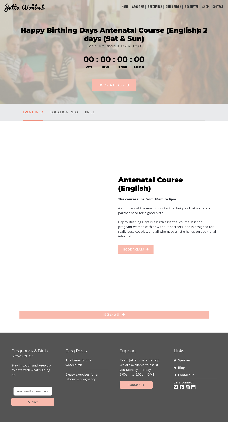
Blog (181, 369)
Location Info (64, 112)
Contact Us (136, 386)
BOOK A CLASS (111, 85)
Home (125, 7)
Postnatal (192, 7)
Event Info (33, 112)
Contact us (186, 376)
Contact (217, 7)
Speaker (184, 361)
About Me (138, 7)
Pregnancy (155, 7)
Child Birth (173, 7)
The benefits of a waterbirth (78, 363)
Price (90, 112)
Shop (205, 7)
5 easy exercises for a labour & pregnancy (82, 377)
